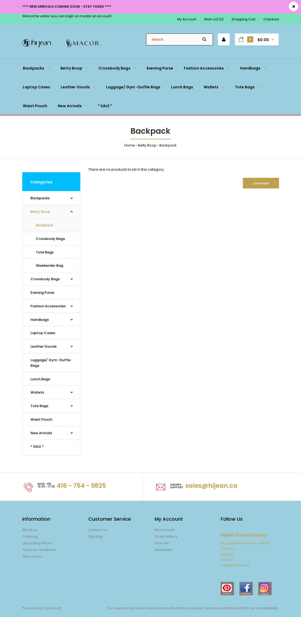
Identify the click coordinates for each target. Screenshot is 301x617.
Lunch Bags (40, 379)
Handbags (39, 319)
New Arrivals (41, 432)
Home (129, 145)
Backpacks (40, 198)
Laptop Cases (42, 332)
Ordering (30, 536)
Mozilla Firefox (175, 608)
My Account (186, 19)
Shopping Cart (243, 19)
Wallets (37, 392)
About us (29, 529)
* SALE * (37, 446)
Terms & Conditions (39, 549)
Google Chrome (202, 608)
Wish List (162, 543)
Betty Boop (147, 145)
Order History (166, 536)
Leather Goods (43, 346)
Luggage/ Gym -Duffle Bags (50, 362)
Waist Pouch (41, 419)
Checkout (271, 19)
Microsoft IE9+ (238, 608)
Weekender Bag (49, 265)
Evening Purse (42, 292)
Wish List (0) (214, 19)
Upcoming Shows (37, 543)
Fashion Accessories (48, 306)
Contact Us (97, 529)
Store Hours (32, 556)
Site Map (95, 536)
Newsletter (164, 549)
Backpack (168, 145)
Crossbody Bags (50, 238)
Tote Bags (45, 252)
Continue (261, 183)
